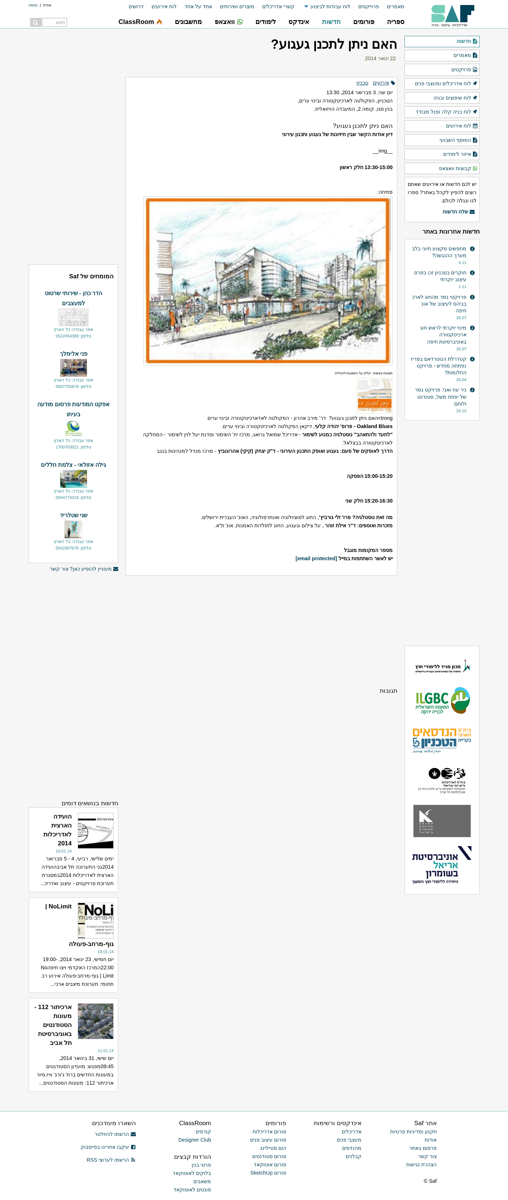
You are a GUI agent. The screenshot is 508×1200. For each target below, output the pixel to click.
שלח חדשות (459, 212)
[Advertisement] (261, 631)
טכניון (362, 83)
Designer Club (194, 1140)
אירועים (381, 83)
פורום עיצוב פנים (268, 1140)
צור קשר (427, 1156)
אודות (431, 1140)
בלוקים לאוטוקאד (192, 1173)
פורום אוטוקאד (270, 1164)
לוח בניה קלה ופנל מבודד (447, 112)
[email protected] (316, 558)
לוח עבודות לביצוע (330, 6)
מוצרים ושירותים (237, 6)
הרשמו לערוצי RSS (111, 1159)
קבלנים (353, 1156)
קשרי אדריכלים (278, 6)
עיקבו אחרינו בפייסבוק (108, 1147)
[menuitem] (391, 6)
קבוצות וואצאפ (458, 169)
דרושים (136, 6)
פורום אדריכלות (269, 1131)
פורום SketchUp (268, 1173)
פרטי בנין (201, 1165)
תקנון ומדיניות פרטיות (413, 1131)
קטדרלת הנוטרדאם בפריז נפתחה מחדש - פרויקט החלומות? (438, 365)
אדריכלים (351, 1131)
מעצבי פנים (349, 1140)
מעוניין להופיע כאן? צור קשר (84, 569)
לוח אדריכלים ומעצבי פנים (446, 84)
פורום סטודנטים (269, 1156)
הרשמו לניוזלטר (115, 1134)
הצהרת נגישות (421, 1164)
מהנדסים (351, 1148)
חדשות (467, 41)
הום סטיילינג (273, 1148)
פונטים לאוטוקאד (192, 1189)
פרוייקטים (368, 6)
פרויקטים (464, 70)
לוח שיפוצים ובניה (455, 98)
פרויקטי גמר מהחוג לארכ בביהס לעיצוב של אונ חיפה (439, 303)
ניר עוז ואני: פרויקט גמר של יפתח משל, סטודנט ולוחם (440, 396)
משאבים (202, 1181)
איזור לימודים (460, 154)
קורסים (203, 1131)
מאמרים (395, 6)
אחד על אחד (198, 6)
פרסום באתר (423, 1148)
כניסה (33, 5)
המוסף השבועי (459, 140)
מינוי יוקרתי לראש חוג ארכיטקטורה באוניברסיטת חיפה (443, 334)
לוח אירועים (164, 6)
